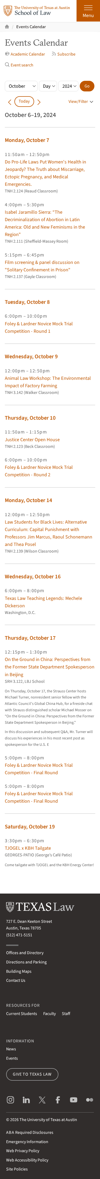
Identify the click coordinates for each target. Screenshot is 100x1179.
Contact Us (15, 980)
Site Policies (17, 1169)
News (11, 1049)
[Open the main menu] (88, 11)
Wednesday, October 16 (33, 576)
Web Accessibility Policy (27, 1160)
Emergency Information (27, 1142)
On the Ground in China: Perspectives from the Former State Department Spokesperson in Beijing (49, 667)
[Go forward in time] (39, 101)
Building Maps (18, 971)
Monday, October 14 (28, 500)
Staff (66, 1014)
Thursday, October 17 (30, 638)
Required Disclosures (29, 1132)
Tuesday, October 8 (27, 302)
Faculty (49, 1014)
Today (24, 101)
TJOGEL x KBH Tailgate (28, 848)
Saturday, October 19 (30, 827)
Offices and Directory (24, 953)
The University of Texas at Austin (48, 1120)
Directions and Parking (26, 962)
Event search (19, 65)
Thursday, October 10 (30, 418)
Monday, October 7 (27, 140)
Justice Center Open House (32, 439)
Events (12, 1058)
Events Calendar (31, 27)
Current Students (21, 1014)
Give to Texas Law (32, 1074)
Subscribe (63, 54)
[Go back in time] (9, 101)
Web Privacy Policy (22, 1151)
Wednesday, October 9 (31, 356)
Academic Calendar (25, 54)
